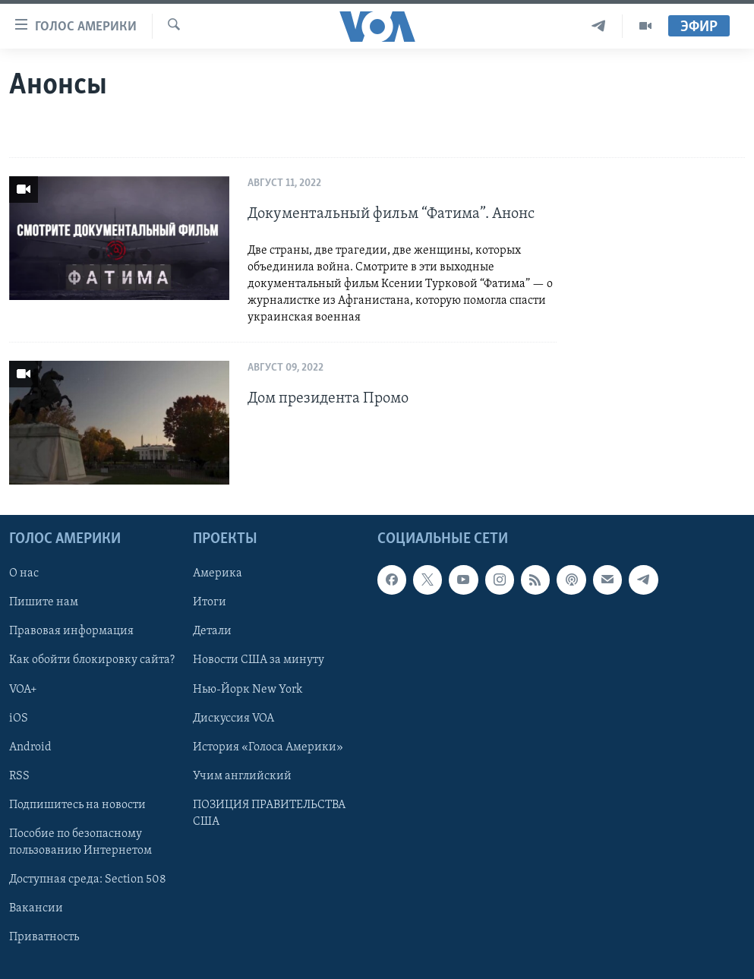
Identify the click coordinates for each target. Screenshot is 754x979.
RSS (19, 776)
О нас (24, 574)
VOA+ (23, 690)
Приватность (44, 937)
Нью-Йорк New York (247, 690)
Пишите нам (43, 603)
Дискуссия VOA (233, 718)
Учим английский (242, 776)
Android (30, 747)
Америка (217, 574)
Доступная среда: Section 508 (87, 879)
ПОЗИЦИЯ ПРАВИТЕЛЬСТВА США (269, 813)
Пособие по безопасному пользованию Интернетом (80, 842)
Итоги (209, 603)
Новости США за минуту (258, 661)
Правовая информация (71, 632)
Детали (212, 632)
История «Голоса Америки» (268, 747)
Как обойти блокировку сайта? (92, 661)
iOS (18, 718)
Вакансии (36, 908)
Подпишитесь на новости (77, 805)
